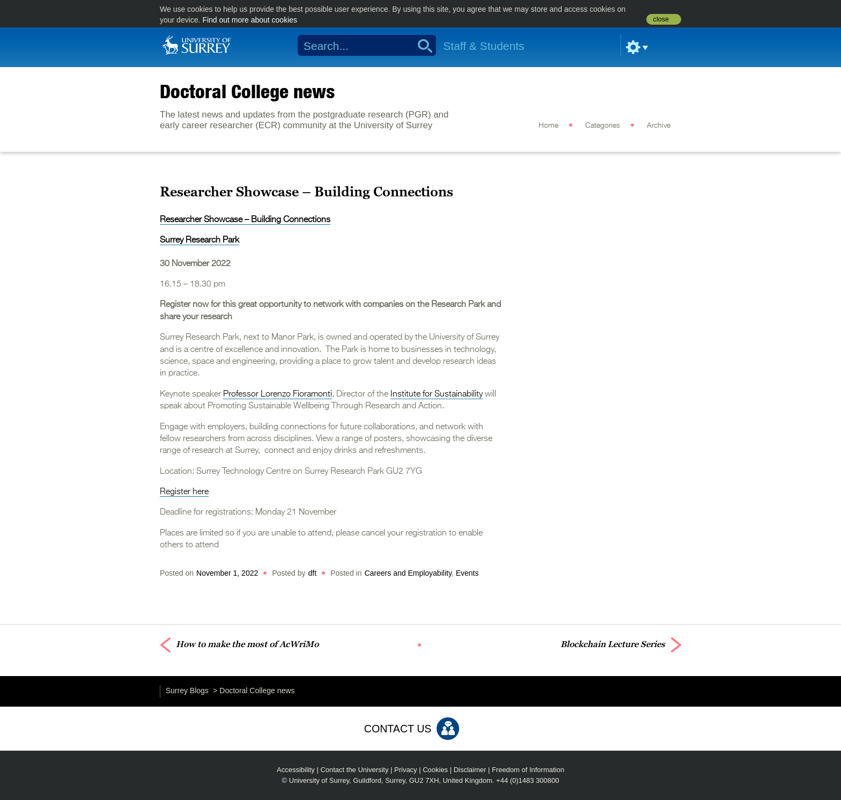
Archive (658, 125)
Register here (184, 492)
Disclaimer (470, 770)
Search (421, 45)
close (661, 19)
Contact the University (354, 770)
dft (312, 573)
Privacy (405, 770)
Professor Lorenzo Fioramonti (277, 394)
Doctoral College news (247, 91)
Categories (602, 125)
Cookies (435, 770)
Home (548, 125)
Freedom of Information (528, 770)
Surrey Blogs (187, 690)
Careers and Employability (407, 573)
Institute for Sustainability (436, 394)
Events (467, 573)
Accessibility (296, 770)
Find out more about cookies (249, 20)
